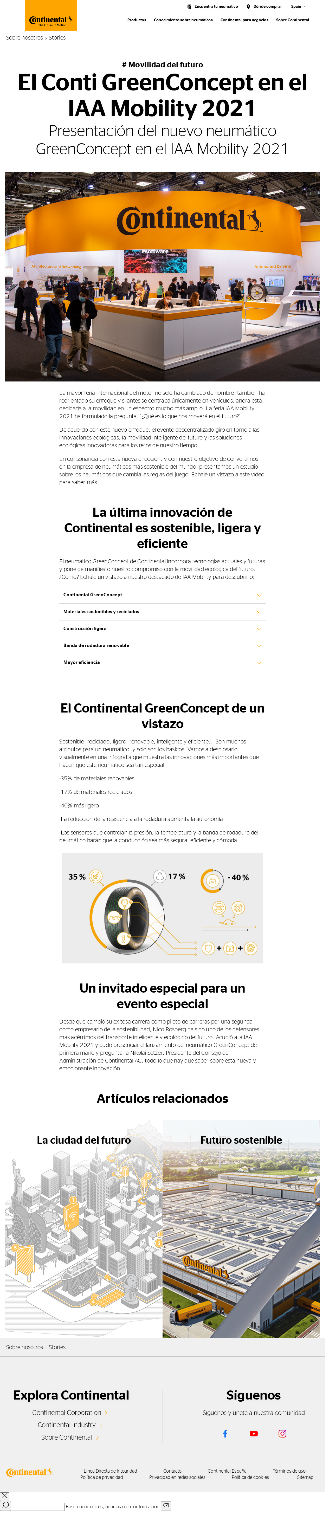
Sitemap (305, 1477)
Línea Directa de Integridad (110, 1471)
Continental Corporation (66, 1412)
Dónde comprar (268, 7)
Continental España (227, 1471)
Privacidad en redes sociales (177, 1477)
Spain (296, 7)
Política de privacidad (101, 1477)
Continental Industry (67, 1425)
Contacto (172, 1471)
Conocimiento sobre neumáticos (183, 20)
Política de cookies (250, 1477)
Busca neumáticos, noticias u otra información (112, 1507)
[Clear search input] (166, 1506)
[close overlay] (4, 1496)
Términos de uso (289, 1471)
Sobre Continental (66, 1437)
